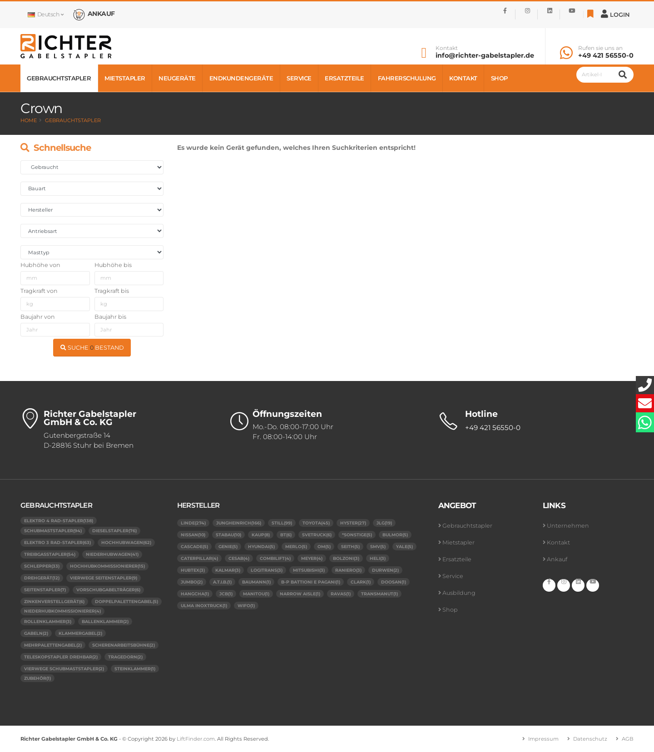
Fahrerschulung (407, 78)
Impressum (543, 739)
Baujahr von (37, 316)
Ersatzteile (344, 78)
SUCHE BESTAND (92, 347)
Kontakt (447, 48)
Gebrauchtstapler (59, 78)
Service (299, 78)
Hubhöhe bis (113, 265)
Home (28, 120)
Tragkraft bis (111, 290)
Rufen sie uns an (600, 48)
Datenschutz (590, 739)
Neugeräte (177, 78)
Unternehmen (568, 525)
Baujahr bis (110, 316)
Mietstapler (124, 78)
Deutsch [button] (45, 14)
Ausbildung (459, 592)
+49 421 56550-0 (606, 55)
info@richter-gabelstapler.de (485, 55)
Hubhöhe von (40, 265)
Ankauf (557, 559)
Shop (499, 78)
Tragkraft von (39, 290)
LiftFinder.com (196, 739)
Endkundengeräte (241, 78)
